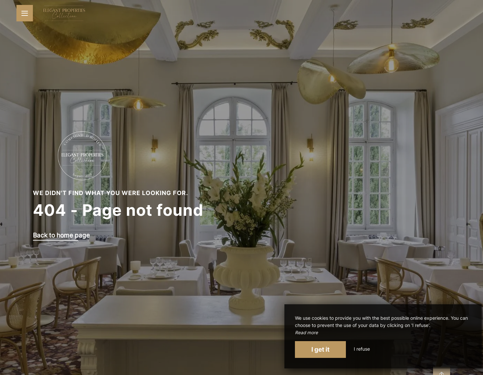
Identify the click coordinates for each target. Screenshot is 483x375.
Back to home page (61, 235)
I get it (320, 349)
